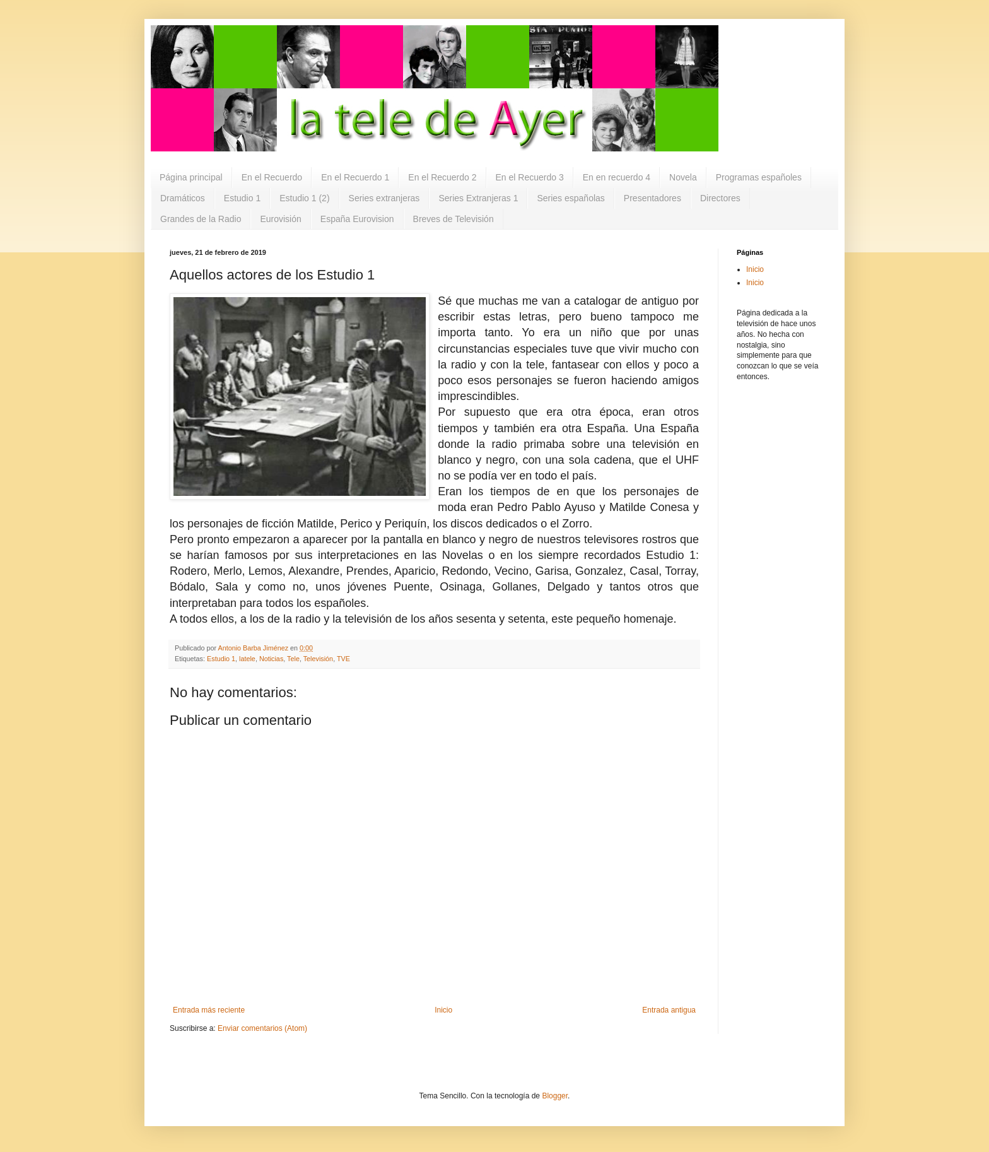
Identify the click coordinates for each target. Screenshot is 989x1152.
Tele (293, 658)
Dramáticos (182, 198)
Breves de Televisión (453, 219)
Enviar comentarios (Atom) (262, 1028)
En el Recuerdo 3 (530, 177)
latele (247, 658)
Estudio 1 (242, 198)
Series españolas (570, 198)
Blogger (555, 1095)
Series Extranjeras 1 (478, 198)
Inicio (443, 1010)
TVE (343, 658)
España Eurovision (357, 219)
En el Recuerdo (272, 177)
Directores (720, 198)
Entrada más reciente (209, 1010)
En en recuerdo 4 (616, 177)
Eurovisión (280, 219)
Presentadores (652, 198)
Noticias (271, 658)
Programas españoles (759, 177)
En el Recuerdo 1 (355, 177)
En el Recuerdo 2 (442, 177)
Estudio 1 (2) (304, 198)
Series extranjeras (384, 198)
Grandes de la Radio (200, 219)
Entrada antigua (669, 1010)
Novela (683, 177)
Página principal (191, 177)
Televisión (318, 658)
